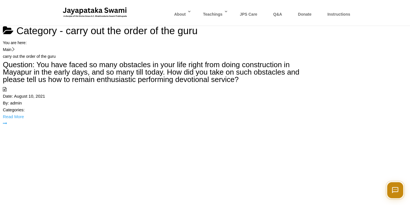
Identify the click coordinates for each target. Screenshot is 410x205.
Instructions (338, 14)
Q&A (277, 14)
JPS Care (248, 14)
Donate (304, 14)
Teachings (212, 14)
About (180, 14)
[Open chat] (395, 190)
